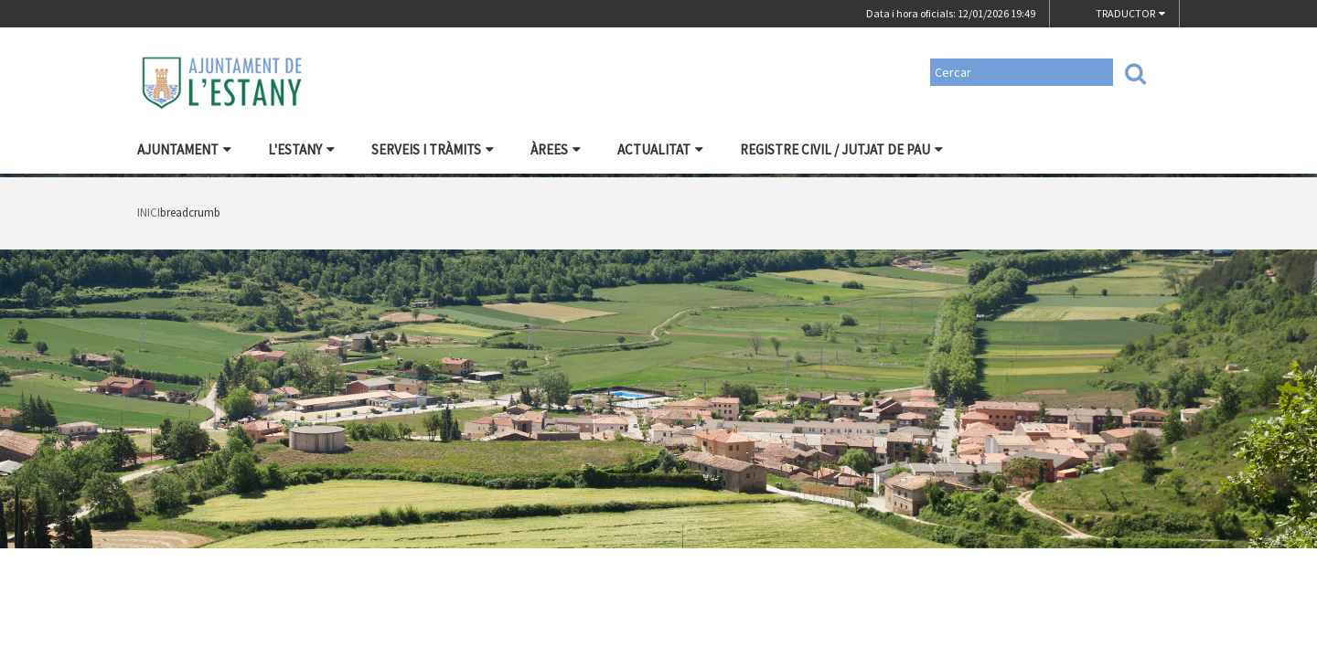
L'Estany (301, 149)
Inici (148, 212)
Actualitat (660, 149)
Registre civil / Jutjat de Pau (841, 149)
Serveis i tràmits (432, 149)
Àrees (555, 149)
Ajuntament (184, 149)
